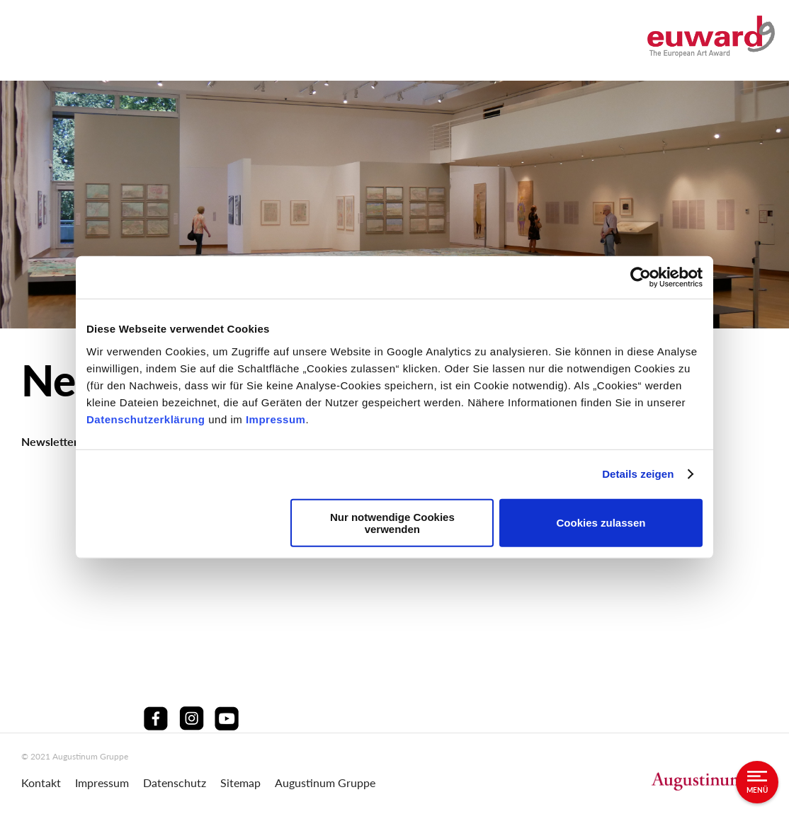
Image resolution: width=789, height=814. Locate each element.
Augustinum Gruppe (325, 782)
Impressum (276, 419)
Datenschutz (174, 782)
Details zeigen (638, 474)
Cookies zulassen (601, 523)
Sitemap (240, 782)
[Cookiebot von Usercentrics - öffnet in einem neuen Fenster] (641, 277)
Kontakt (41, 782)
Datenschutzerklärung (147, 419)
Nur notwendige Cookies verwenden (392, 522)
